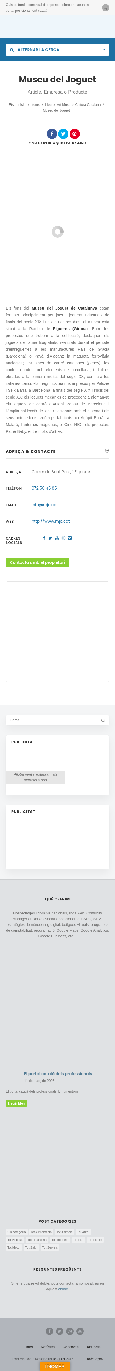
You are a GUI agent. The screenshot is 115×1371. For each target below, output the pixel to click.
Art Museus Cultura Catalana (79, 105)
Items (35, 105)
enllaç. (63, 1289)
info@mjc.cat (45, 505)
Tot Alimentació (41, 1232)
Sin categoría (16, 1232)
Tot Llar (78, 1239)
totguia (59, 1358)
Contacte (71, 1346)
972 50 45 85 (44, 488)
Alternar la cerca (34, 50)
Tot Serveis (50, 1247)
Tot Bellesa (15, 1239)
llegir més (16, 1103)
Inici (21, 105)
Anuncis (94, 1346)
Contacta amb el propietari (37, 562)
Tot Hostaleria (37, 1239)
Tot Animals (64, 1232)
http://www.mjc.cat (51, 521)
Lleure (50, 105)
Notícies (48, 1346)
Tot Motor (13, 1247)
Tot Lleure (95, 1239)
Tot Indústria (59, 1239)
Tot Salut (31, 1247)
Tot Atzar (83, 1232)
